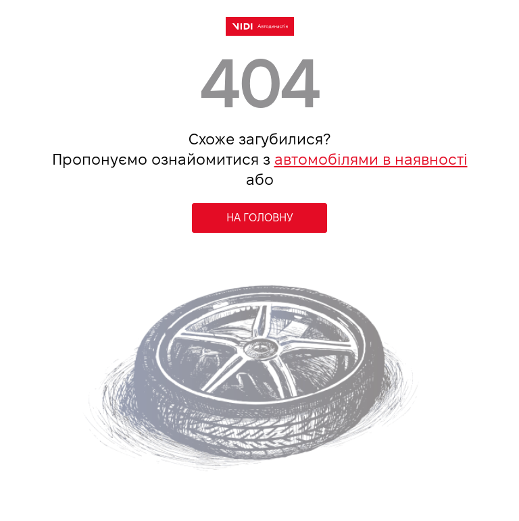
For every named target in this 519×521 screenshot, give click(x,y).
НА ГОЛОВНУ (259, 217)
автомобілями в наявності (371, 159)
